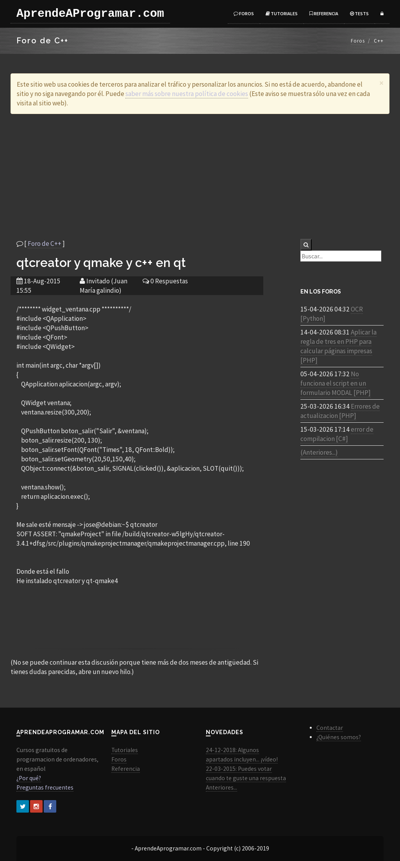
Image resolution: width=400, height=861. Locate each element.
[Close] (381, 83)
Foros (244, 13)
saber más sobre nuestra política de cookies (186, 93)
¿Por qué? (28, 778)
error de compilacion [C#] (336, 434)
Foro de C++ (44, 243)
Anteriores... (221, 787)
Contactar (329, 727)
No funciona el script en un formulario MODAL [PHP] (335, 383)
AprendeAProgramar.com (90, 13)
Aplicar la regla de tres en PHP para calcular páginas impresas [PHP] (338, 346)
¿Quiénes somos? (338, 737)
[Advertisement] (200, 176)
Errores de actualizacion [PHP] (340, 411)
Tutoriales (282, 13)
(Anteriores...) (319, 452)
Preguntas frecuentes (44, 787)
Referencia (323, 13)
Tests (359, 13)
